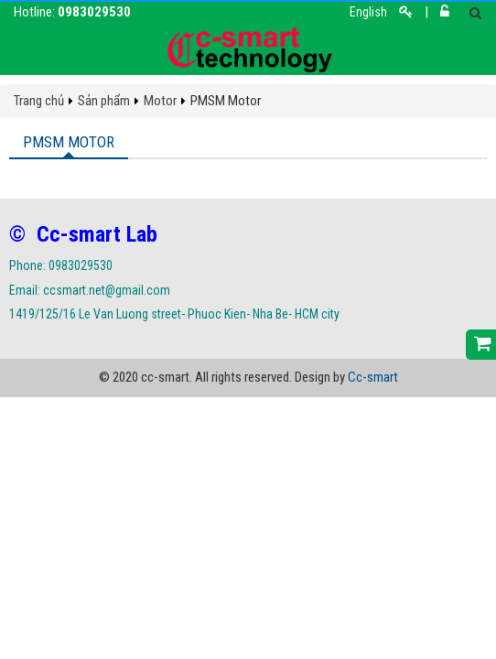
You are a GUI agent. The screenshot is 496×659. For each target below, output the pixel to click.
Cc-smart (373, 377)
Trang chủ (39, 100)
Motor (160, 100)
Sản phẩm (104, 100)
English (368, 12)
